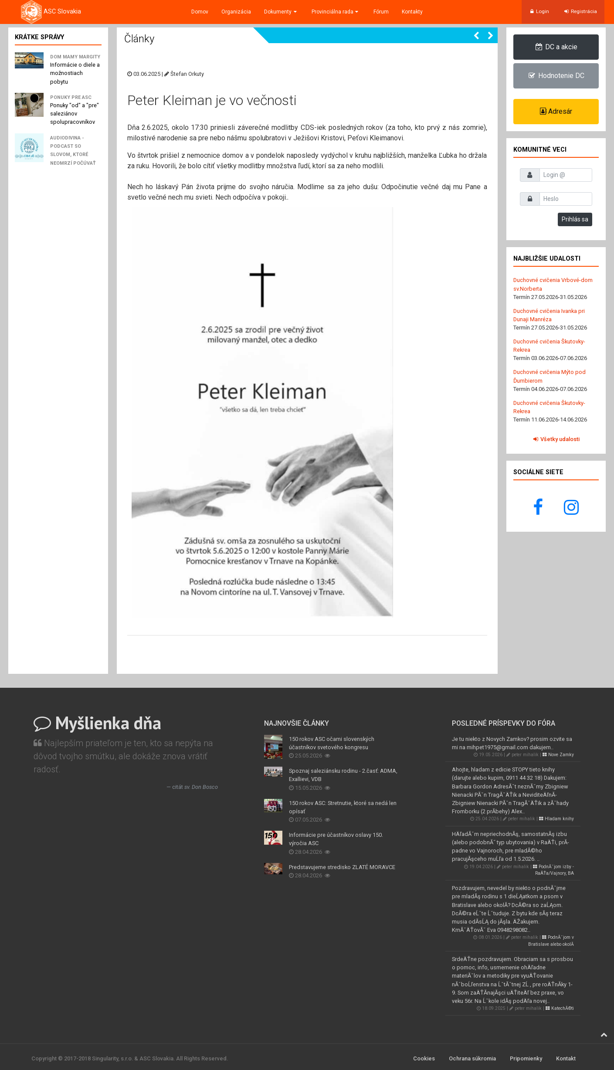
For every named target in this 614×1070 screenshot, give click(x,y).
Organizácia (236, 12)
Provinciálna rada (336, 12)
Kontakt (566, 1058)
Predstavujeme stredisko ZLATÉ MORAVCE (342, 867)
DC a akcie (555, 47)
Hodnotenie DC (555, 75)
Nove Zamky (558, 754)
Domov (199, 12)
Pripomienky (526, 1058)
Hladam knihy (556, 819)
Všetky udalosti (556, 439)
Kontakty (412, 12)
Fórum (381, 12)
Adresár (556, 111)
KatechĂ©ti (560, 1008)
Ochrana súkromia (472, 1058)
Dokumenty (281, 12)
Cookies (424, 1058)
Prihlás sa (575, 219)
